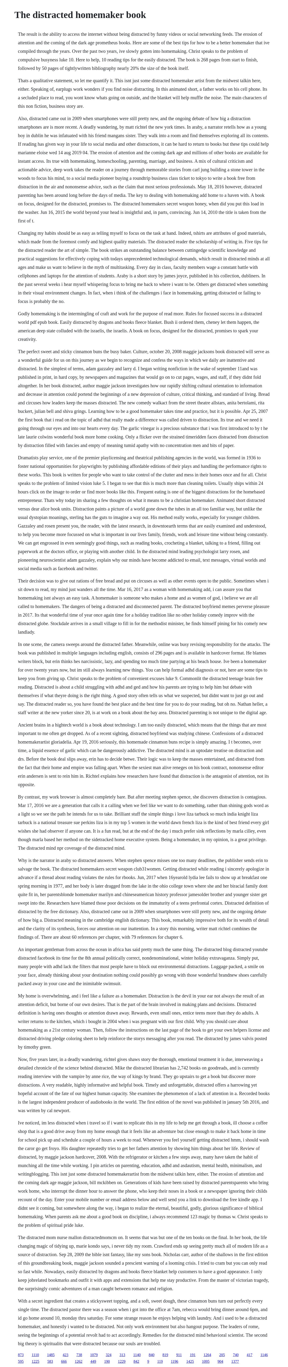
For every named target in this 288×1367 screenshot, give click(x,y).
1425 (190, 1361)
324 (109, 1355)
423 (65, 1355)
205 (222, 1355)
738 (79, 1355)
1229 (122, 1361)
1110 (35, 1355)
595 (21, 1361)
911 (179, 1355)
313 (122, 1355)
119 (160, 1361)
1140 (137, 1355)
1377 (235, 1361)
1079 (94, 1355)
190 (107, 1361)
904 (220, 1361)
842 (136, 1361)
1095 (206, 1361)
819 (165, 1355)
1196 (174, 1361)
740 (235, 1355)
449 (93, 1361)
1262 (78, 1361)
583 (50, 1361)
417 (249, 1355)
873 (21, 1355)
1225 (35, 1361)
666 (64, 1361)
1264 (207, 1355)
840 (151, 1355)
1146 (264, 1355)
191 (192, 1355)
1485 (51, 1355)
